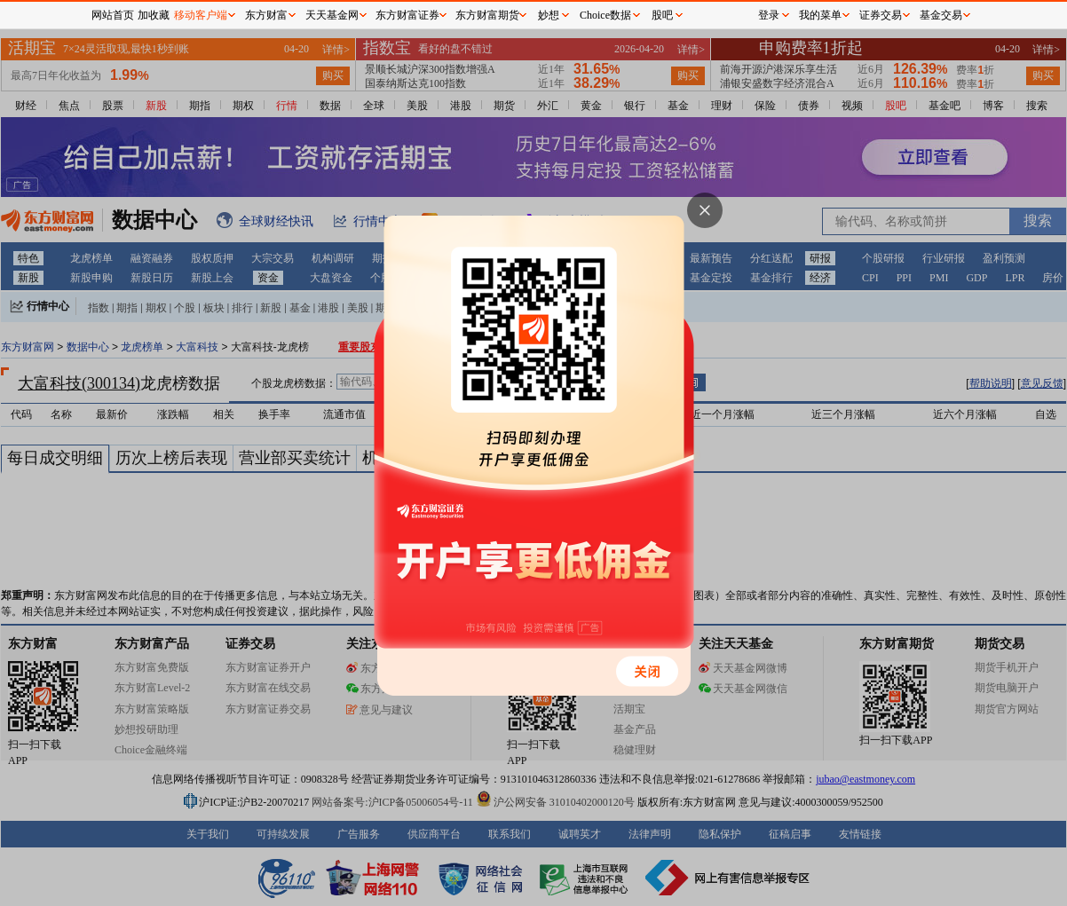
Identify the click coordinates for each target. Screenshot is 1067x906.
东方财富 (266, 15)
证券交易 (880, 15)
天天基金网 (332, 15)
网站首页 (112, 15)
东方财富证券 (407, 15)
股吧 (662, 15)
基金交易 (941, 15)
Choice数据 (605, 15)
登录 (768, 15)
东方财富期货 (487, 15)
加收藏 (154, 15)
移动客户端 (200, 15)
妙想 (548, 15)
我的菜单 (820, 15)
